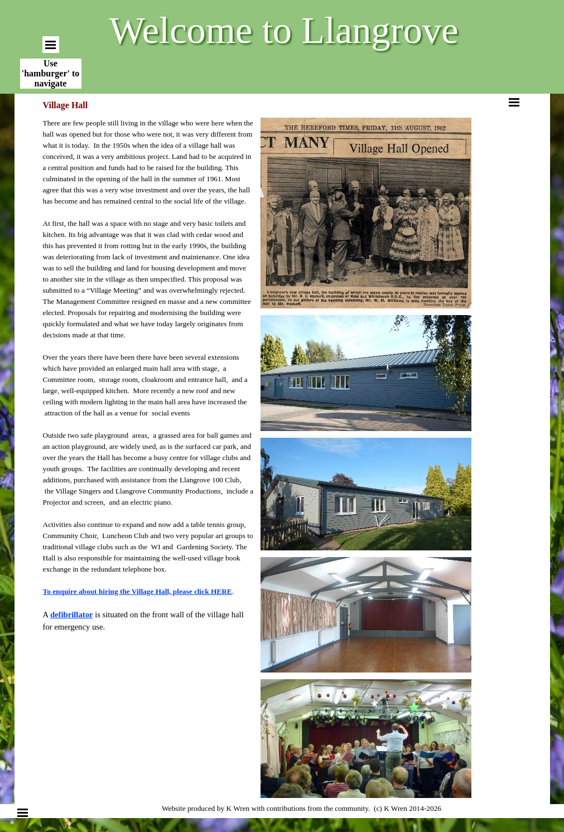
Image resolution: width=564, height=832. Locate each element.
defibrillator (71, 614)
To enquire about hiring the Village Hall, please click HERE (137, 591)
